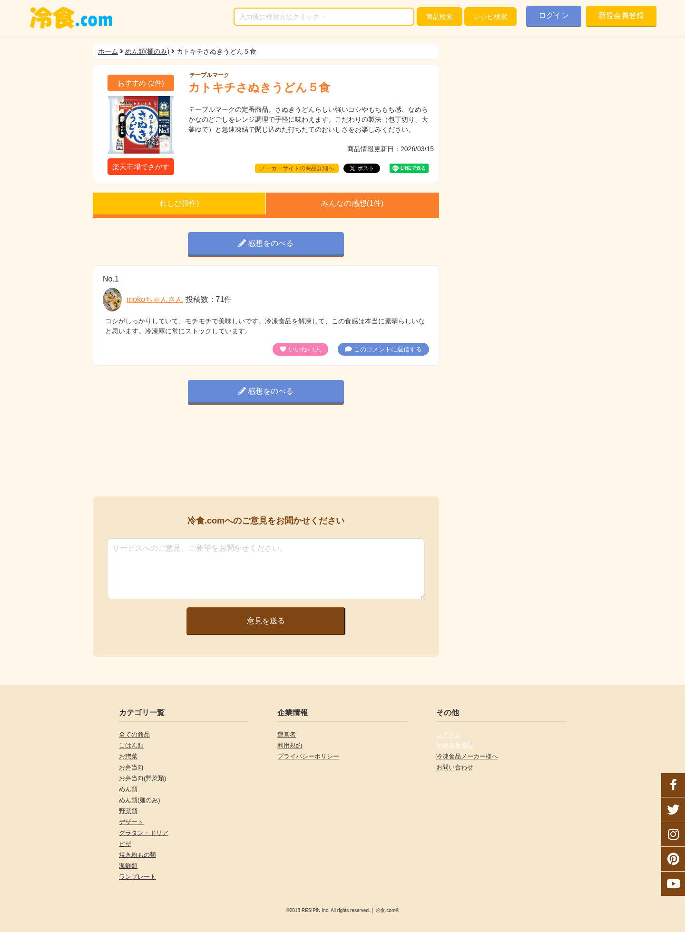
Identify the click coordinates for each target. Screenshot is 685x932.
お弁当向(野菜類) (142, 778)
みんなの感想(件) (352, 203)
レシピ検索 (490, 16)
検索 (439, 16)
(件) (140, 83)
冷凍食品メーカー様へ (467, 756)
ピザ (125, 844)
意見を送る (266, 621)
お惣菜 (128, 756)
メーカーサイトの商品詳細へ (297, 168)
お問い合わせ (454, 767)
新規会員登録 (621, 15)
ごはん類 (131, 745)
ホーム (108, 51)
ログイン (553, 15)
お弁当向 (131, 767)
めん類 (128, 789)
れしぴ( (179, 203)
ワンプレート (137, 877)
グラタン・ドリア (143, 833)
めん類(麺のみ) (147, 51)
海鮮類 (128, 866)
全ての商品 (134, 734)
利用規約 (289, 745)
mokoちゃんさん (155, 299)
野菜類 (128, 811)
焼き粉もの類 (137, 855)
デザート (131, 822)
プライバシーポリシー (308, 756)
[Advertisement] (266, 452)
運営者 (286, 734)
